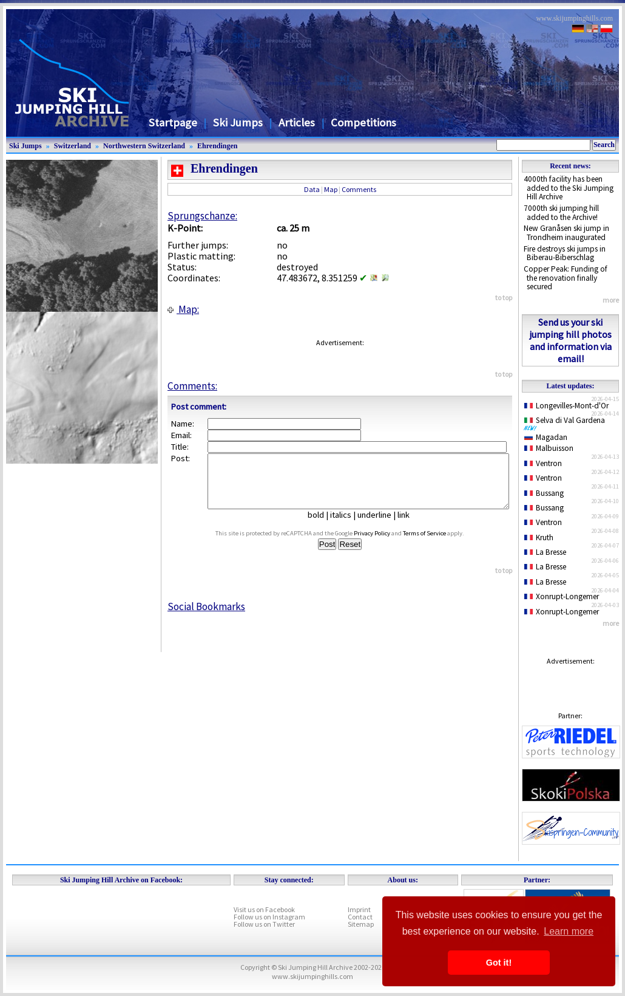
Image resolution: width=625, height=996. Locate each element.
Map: (183, 309)
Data (312, 189)
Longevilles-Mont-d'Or (566, 405)
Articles (297, 122)
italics (345, 525)
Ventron (543, 463)
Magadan (545, 437)
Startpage (173, 122)
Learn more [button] (568, 931)
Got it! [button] (499, 962)
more (611, 299)
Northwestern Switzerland (144, 146)
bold (320, 525)
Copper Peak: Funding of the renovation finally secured (565, 278)
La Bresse (545, 552)
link (408, 525)
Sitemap (361, 924)
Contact (360, 916)
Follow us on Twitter (264, 924)
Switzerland (72, 146)
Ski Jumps (238, 122)
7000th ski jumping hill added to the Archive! (561, 212)
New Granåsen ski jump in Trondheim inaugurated (566, 232)
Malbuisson (548, 448)
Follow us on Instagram (269, 916)
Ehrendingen (217, 146)
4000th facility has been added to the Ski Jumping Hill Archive (568, 188)
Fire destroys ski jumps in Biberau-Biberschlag (565, 253)
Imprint (359, 909)
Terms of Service (436, 544)
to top (503, 297)
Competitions (363, 122)
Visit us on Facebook (264, 909)
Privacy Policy (383, 544)
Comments (359, 189)
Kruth (538, 537)
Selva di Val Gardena (566, 423)
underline (379, 525)
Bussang (544, 493)
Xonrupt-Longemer (561, 596)
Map (330, 189)
